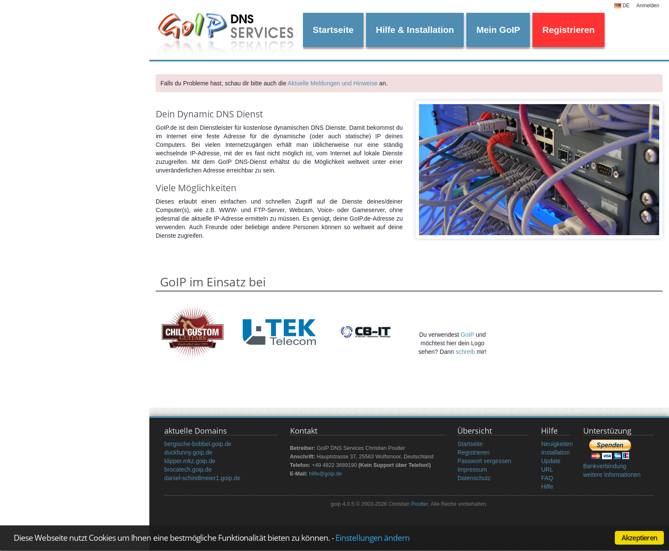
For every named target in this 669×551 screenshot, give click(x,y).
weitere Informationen (612, 474)
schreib (465, 351)
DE (622, 6)
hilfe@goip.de (325, 474)
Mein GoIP (498, 30)
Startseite (333, 30)
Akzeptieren (639, 537)
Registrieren (568, 30)
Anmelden (647, 6)
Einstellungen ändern (372, 537)
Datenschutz (474, 478)
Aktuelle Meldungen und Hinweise (333, 83)
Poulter (419, 504)
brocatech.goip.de (188, 469)
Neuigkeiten (557, 443)
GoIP (467, 334)
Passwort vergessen (484, 461)
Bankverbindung (604, 466)
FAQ (547, 478)
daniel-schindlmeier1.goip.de (202, 478)
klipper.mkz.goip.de (189, 461)
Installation (555, 452)
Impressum (472, 469)
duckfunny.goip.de (188, 452)
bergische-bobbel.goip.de (197, 443)
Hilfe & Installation (415, 30)
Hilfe (547, 486)
